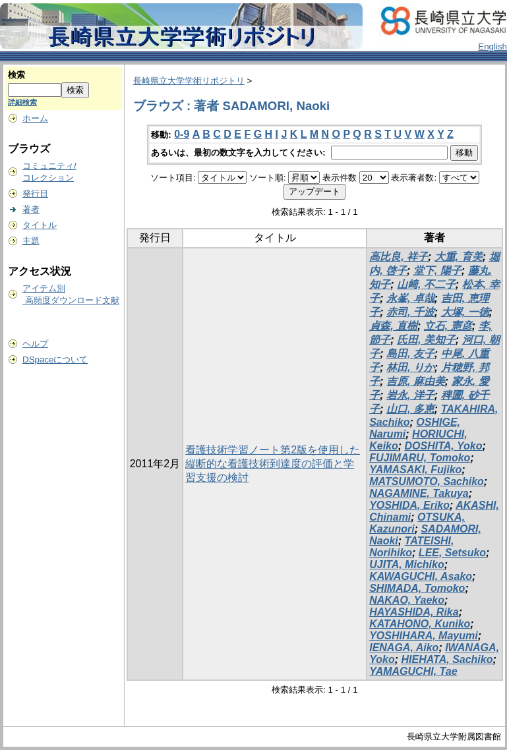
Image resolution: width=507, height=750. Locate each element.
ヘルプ (35, 344)
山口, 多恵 (410, 409)
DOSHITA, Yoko (444, 445)
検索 (16, 75)
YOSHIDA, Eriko (409, 505)
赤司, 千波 (410, 312)
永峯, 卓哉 (410, 298)
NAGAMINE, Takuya (419, 493)
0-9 (181, 134)
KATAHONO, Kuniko (419, 623)
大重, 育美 (458, 256)
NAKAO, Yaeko (406, 600)
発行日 (35, 193)
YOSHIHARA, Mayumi (423, 635)
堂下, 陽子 (437, 270)
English (492, 46)
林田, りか (410, 367)
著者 (31, 209)
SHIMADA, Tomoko (417, 588)
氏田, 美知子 (426, 339)
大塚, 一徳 (465, 312)
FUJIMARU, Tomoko (419, 457)
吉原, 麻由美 (415, 381)
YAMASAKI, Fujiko (415, 469)
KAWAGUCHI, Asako (420, 576)
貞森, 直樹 (393, 326)
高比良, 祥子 (398, 256)
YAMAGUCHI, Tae (413, 671)
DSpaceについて (55, 359)
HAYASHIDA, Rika (413, 612)
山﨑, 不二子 (426, 284)
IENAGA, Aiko (403, 647)
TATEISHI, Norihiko (411, 546)
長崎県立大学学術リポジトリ (189, 81)
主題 (31, 241)
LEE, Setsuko (452, 552)
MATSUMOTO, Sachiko (426, 481)
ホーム (35, 118)
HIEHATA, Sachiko (447, 659)
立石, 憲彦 (448, 326)
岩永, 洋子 (410, 395)
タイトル (39, 225)
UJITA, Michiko (406, 564)
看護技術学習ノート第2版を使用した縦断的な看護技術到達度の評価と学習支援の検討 (272, 463)
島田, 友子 (410, 353)
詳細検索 (22, 102)
